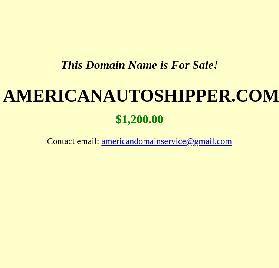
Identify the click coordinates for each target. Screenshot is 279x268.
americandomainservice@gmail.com (166, 141)
